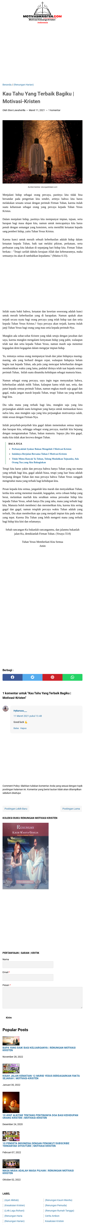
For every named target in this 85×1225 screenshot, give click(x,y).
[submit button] (9, 1018)
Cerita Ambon (52, 1216)
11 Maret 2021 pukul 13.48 (28, 716)
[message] (42, 997)
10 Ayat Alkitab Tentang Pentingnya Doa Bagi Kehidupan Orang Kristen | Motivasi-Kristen (40, 1116)
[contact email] (28, 977)
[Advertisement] (42, 54)
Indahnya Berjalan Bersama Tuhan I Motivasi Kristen (39, 454)
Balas (16, 728)
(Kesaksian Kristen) (14, 1205)
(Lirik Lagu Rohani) (14, 1210)
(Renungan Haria (13, 1216)
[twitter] (32, 677)
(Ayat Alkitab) (11, 1200)
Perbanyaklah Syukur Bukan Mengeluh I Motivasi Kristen (41, 449)
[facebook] (13, 677)
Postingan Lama (71, 808)
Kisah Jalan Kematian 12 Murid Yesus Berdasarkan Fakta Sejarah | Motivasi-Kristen (41, 1077)
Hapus (23, 728)
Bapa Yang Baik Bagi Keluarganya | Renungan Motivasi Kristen (39, 1049)
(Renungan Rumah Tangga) (59, 1210)
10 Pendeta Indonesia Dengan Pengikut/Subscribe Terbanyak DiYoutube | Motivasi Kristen (36, 1144)
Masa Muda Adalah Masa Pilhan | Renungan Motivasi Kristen (38, 1172)
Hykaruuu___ (20, 710)
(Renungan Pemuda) (56, 1205)
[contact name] (28, 964)
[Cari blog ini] (80, 13)
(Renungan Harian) (14, 1221)
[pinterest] (52, 677)
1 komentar (54, 110)
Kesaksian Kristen (54, 1221)
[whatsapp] (72, 677)
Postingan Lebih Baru (16, 808)
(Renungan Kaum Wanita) (58, 1200)
